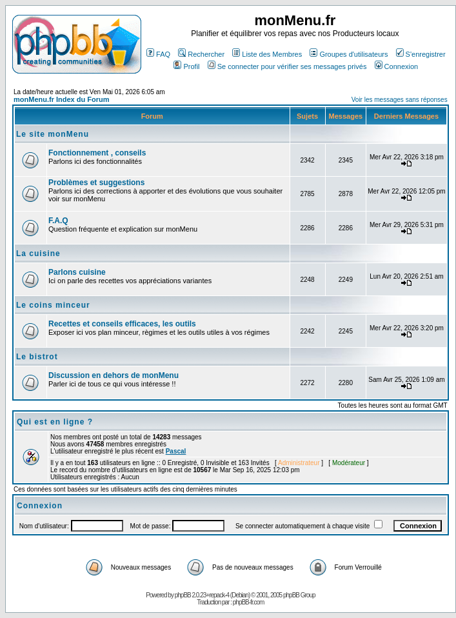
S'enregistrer (421, 54)
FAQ (158, 54)
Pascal (176, 451)
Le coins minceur (53, 305)
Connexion (397, 66)
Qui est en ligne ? (55, 421)
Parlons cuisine (77, 272)
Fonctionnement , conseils (97, 152)
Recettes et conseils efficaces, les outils (122, 323)
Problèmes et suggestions (96, 182)
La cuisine (38, 253)
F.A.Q (58, 220)
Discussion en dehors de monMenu (113, 375)
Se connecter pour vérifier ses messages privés (287, 66)
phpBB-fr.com (248, 602)
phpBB (183, 595)
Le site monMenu (52, 134)
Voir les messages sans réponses (400, 99)
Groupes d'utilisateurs (349, 54)
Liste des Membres (267, 54)
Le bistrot (37, 356)
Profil (186, 66)
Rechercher (201, 54)
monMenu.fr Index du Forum (62, 99)
